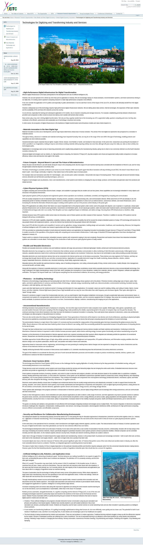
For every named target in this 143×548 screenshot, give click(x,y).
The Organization (42, 13)
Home (5, 13)
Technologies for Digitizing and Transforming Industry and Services (12, 30)
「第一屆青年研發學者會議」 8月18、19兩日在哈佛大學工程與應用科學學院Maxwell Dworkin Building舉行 (10, 68)
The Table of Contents (17, 13)
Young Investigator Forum (87, 13)
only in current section (134, 6)
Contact (138, 1)
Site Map (123, 1)
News (5, 53)
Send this (136, 530)
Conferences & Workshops (105, 13)
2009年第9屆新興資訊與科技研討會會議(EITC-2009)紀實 (11, 79)
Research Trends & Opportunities (67, 13)
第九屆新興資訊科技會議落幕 (10, 88)
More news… (14, 95)
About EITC (30, 13)
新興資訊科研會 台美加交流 (11, 57)
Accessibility (131, 1)
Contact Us (119, 13)
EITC (5, 22)
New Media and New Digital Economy (44, 17)
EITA (52, 13)
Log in (137, 15)
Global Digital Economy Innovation (65, 17)
